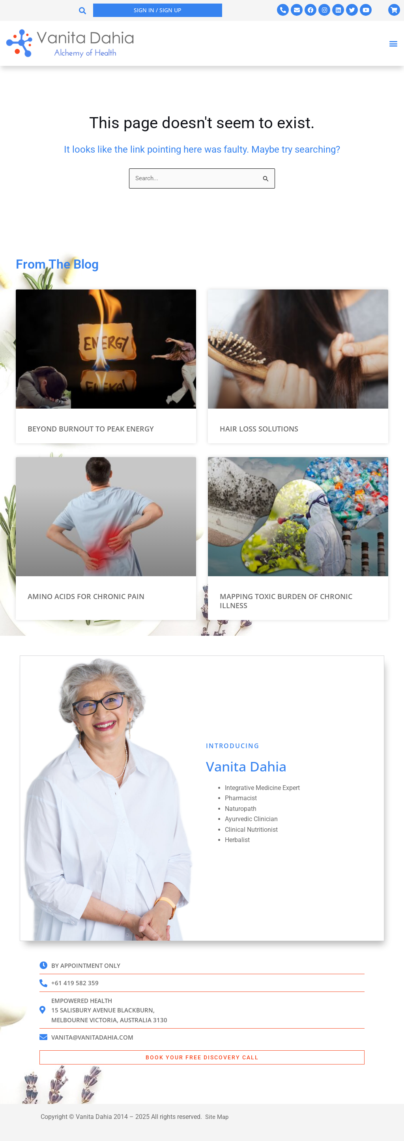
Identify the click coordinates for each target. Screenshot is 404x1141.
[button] (82, 10)
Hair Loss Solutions (259, 424)
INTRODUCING (233, 741)
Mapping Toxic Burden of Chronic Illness (286, 596)
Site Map (216, 1116)
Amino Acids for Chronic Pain (86, 591)
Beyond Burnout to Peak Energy (91, 424)
